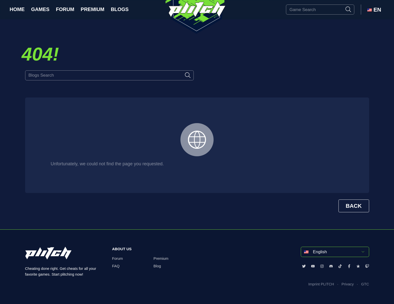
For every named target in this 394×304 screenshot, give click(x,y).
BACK (354, 206)
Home (17, 9)
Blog (157, 266)
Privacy (347, 284)
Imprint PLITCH (321, 284)
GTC (365, 284)
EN (374, 10)
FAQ (116, 266)
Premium (92, 9)
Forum (65, 9)
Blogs (120, 9)
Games (40, 9)
